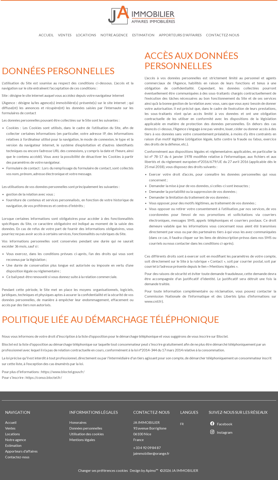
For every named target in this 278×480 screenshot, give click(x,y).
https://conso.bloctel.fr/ (44, 377)
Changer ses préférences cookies (103, 470)
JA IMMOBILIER (146, 422)
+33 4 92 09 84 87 (147, 447)
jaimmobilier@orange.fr (151, 453)
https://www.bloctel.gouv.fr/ (63, 372)
